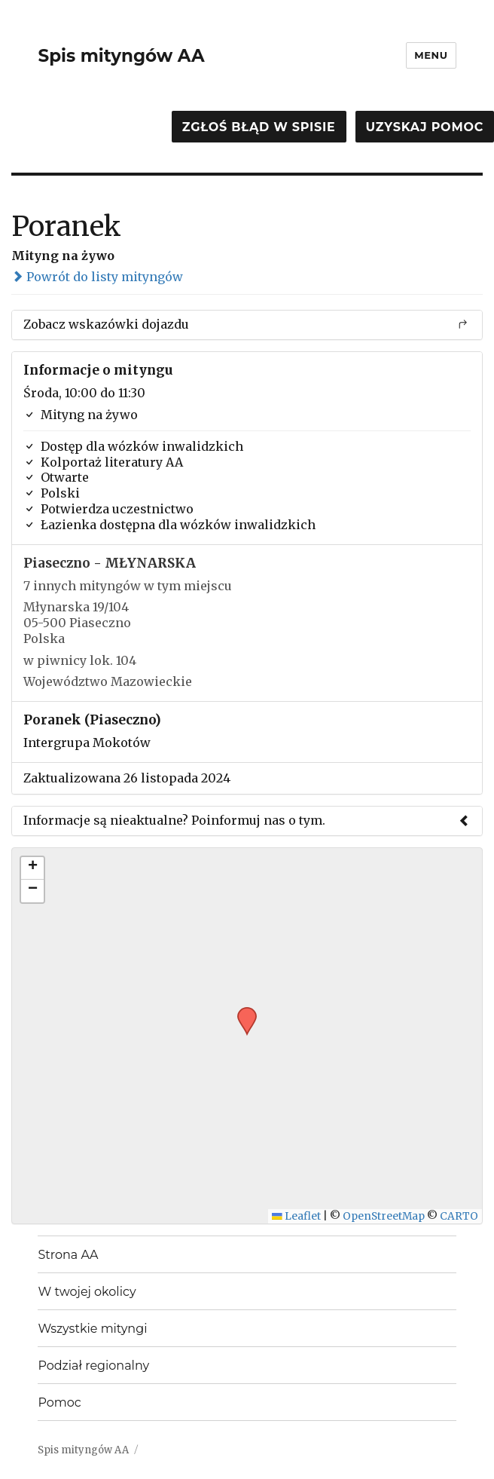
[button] (241, 1011)
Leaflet (296, 1216)
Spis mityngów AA (121, 55)
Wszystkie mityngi (92, 1328)
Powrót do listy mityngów (97, 276)
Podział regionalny (93, 1365)
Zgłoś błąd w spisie (259, 127)
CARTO (459, 1216)
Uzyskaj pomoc (424, 127)
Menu (430, 55)
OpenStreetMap (384, 1216)
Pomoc (59, 1402)
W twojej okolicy (87, 1292)
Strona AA (68, 1255)
